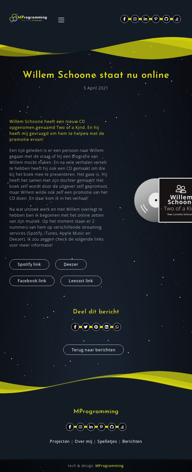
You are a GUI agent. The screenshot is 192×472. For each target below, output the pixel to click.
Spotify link (29, 264)
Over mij (83, 441)
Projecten (60, 441)
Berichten (132, 441)
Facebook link (32, 280)
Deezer (71, 264)
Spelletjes (107, 441)
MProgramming (109, 465)
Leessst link (81, 280)
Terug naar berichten (94, 350)
